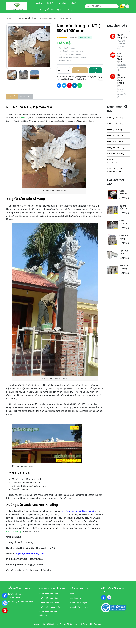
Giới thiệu (50, 3)
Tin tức (75, 3)
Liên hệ (69, 9)
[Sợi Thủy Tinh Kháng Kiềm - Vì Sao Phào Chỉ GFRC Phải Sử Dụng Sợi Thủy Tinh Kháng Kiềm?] (112, 254)
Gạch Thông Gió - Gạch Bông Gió (115, 170)
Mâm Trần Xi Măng (115, 153)
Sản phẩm (62, 3)
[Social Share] (59, 85)
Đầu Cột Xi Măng (114, 129)
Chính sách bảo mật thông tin (48, 613)
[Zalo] (4, 603)
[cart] (122, 6)
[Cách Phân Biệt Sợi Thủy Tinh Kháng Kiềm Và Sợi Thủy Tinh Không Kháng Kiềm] (112, 194)
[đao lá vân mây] (14, 531)
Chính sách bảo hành (48, 594)
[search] (102, 6)
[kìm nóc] (24, 118)
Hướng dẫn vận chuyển (49, 607)
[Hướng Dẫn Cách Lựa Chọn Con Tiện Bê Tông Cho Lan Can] (112, 209)
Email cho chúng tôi (79, 603)
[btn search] (88, 6)
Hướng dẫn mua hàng (51, 9)
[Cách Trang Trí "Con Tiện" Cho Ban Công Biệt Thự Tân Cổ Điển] (112, 224)
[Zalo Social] (109, 597)
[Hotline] (4, 610)
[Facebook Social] (103, 597)
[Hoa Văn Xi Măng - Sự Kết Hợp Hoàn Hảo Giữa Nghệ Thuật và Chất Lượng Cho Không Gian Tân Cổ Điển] (112, 269)
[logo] (16, 6)
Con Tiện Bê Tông (115, 117)
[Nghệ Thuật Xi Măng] (4, 595)
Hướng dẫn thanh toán (49, 603)
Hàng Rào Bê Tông (115, 147)
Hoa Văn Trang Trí (115, 135)
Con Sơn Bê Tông (115, 123)
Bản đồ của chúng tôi (79, 607)
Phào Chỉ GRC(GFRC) (113, 161)
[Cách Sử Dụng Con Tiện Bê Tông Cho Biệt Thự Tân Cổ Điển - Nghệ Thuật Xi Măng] (112, 239)
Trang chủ (37, 3)
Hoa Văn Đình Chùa (116, 141)
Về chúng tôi (75, 598)
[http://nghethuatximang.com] (29, 553)
